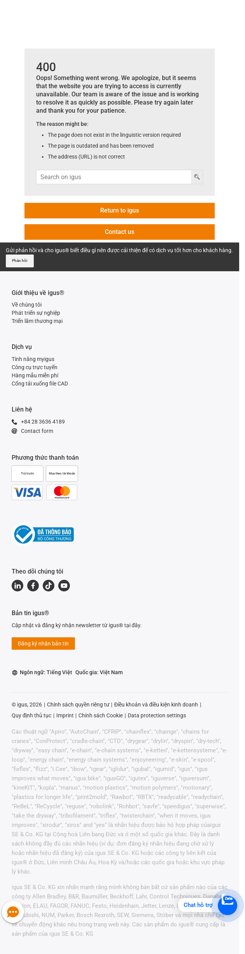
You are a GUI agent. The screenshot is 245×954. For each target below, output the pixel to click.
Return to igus (119, 210)
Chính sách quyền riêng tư (78, 704)
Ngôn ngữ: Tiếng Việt (42, 672)
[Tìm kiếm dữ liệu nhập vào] (113, 177)
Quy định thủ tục (31, 715)
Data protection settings (157, 715)
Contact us (119, 231)
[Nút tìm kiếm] (197, 177)
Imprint (65, 715)
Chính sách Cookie (100, 715)
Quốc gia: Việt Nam (99, 672)
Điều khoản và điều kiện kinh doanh (156, 704)
